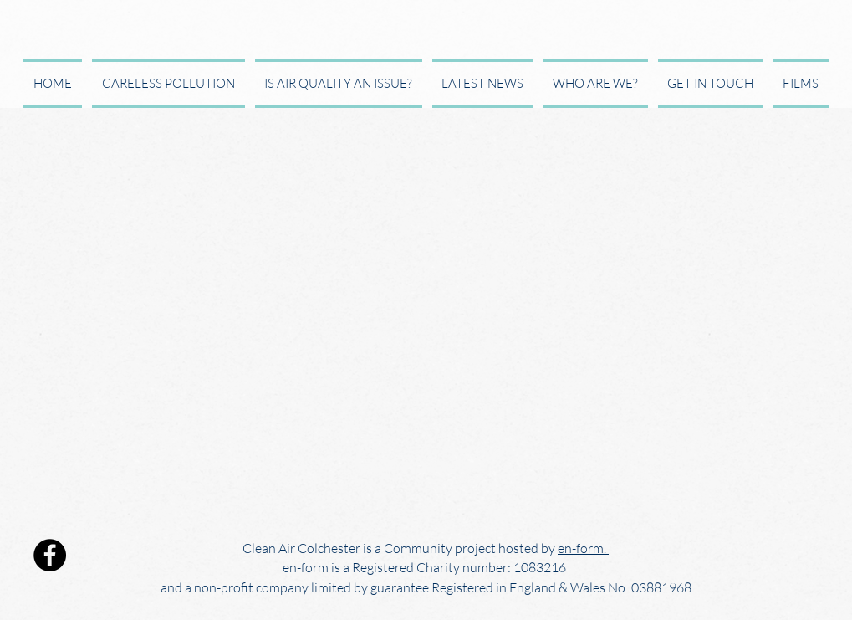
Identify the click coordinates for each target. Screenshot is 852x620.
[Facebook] (49, 555)
